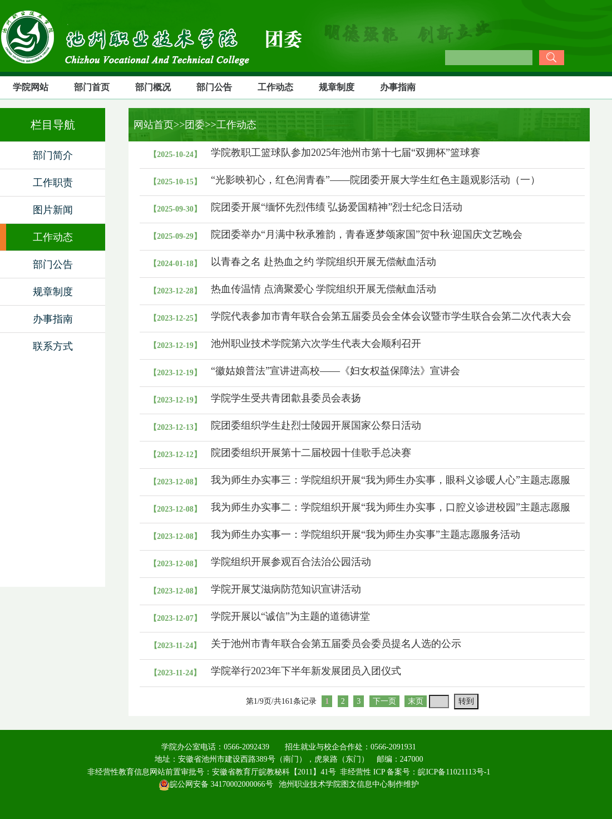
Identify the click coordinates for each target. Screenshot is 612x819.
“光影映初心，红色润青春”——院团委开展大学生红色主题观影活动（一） (375, 179)
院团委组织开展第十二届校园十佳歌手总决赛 (311, 452)
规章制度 (336, 87)
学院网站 (30, 87)
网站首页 (151, 124)
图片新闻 (53, 209)
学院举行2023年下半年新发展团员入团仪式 (306, 670)
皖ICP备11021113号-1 (454, 772)
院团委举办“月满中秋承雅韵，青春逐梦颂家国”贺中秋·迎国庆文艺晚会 (366, 234)
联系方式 (53, 346)
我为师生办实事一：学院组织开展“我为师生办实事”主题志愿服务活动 (365, 534)
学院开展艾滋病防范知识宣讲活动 (286, 589)
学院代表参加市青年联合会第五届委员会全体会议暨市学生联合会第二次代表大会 (391, 316)
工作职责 (53, 182)
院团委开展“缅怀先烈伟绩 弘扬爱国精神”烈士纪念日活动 (336, 207)
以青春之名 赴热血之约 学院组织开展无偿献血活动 (323, 261)
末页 (415, 701)
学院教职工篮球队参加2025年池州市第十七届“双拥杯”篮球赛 (345, 152)
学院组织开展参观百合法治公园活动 (291, 561)
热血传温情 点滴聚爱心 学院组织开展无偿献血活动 (323, 289)
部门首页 (92, 87)
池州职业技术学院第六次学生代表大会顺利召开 (316, 343)
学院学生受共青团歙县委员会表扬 (286, 398)
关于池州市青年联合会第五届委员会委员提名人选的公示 (336, 643)
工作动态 (275, 87)
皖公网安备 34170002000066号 (216, 784)
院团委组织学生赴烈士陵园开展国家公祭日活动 (316, 425)
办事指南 (398, 87)
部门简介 (53, 155)
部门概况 (153, 87)
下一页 (384, 701)
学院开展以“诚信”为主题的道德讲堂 (290, 616)
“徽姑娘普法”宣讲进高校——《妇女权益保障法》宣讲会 (335, 370)
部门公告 (214, 87)
